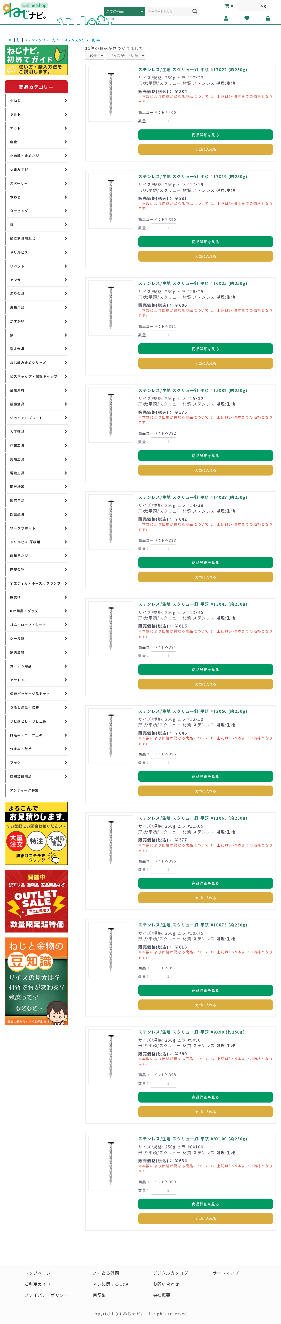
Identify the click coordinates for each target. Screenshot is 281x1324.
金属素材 (17, 390)
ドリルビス (19, 252)
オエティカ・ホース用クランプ (35, 583)
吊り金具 (17, 293)
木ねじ (15, 197)
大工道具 (17, 431)
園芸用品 (17, 500)
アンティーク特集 (24, 790)
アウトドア (19, 679)
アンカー (17, 279)
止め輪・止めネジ (24, 155)
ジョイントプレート (26, 417)
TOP (8, 39)
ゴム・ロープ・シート (28, 624)
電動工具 (17, 473)
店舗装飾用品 (21, 776)
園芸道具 (17, 514)
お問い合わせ (166, 1284)
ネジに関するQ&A (110, 1284)
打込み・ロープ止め (26, 735)
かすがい (17, 321)
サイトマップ (226, 1273)
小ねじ (15, 100)
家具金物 (17, 652)
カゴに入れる (205, 149)
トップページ (38, 1273)
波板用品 (17, 307)
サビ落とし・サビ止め (28, 721)
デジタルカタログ (170, 1273)
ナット (15, 128)
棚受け (15, 597)
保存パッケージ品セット (30, 693)
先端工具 (17, 459)
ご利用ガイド (38, 1284)
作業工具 (17, 445)
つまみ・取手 (21, 748)
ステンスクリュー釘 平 (42, 39)
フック (15, 762)
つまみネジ (19, 169)
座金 (13, 141)
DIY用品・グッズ (24, 610)
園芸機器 (17, 486)
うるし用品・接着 (24, 707)
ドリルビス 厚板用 (25, 541)
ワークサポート (23, 528)
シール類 (17, 638)
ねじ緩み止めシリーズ (28, 362)
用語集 (99, 1295)
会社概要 (162, 1295)
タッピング (19, 210)
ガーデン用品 (21, 666)
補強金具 (17, 404)
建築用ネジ (19, 555)
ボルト (15, 114)
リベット (17, 266)
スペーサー (19, 183)
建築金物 (17, 569)
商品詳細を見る (205, 135)
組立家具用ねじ (23, 238)
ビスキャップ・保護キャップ (34, 376)
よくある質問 (106, 1273)
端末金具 (17, 348)
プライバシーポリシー (47, 1295)
